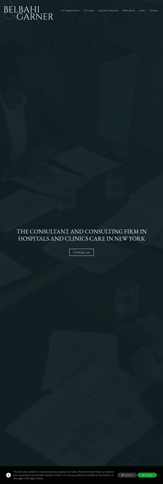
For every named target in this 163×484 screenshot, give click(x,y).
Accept (147, 475)
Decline (127, 475)
